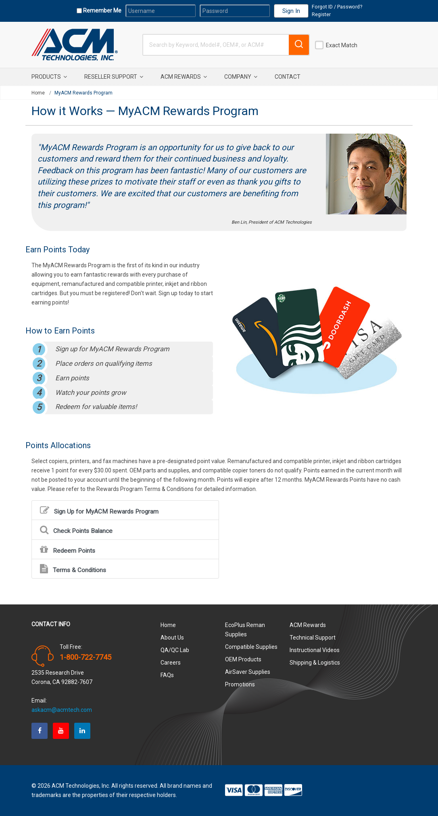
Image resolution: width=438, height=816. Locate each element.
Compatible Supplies (251, 647)
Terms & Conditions (73, 568)
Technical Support (313, 637)
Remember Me (101, 10)
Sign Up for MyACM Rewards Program (99, 510)
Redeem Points (67, 549)
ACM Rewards (184, 76)
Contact (287, 76)
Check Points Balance (76, 529)
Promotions (240, 684)
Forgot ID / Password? (337, 7)
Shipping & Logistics (315, 662)
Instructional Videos (315, 650)
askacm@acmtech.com (61, 710)
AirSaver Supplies (247, 672)
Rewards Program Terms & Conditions (145, 489)
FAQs (167, 675)
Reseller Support (113, 76)
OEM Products (243, 659)
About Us (172, 637)
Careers (171, 662)
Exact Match (341, 45)
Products (49, 76)
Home (38, 92)
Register (321, 14)
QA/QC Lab (175, 650)
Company (240, 76)
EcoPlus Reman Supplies (245, 630)
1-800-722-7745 (85, 657)
